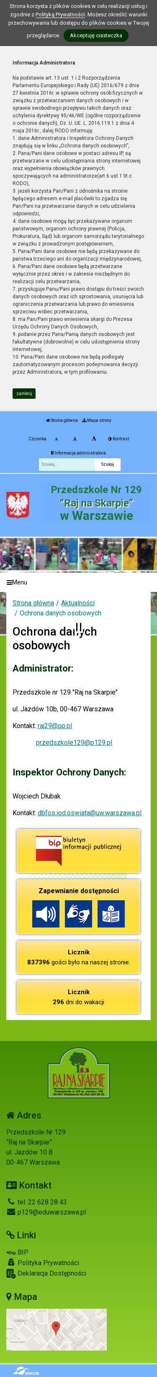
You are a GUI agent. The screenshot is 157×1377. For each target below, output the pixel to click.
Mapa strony (96, 420)
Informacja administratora (78, 453)
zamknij (24, 393)
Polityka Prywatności (42, 1262)
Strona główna (62, 420)
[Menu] (78, 582)
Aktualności (78, 603)
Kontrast (118, 439)
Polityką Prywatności (60, 14)
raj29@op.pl (55, 726)
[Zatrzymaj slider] (78, 627)
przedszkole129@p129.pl (74, 743)
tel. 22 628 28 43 (36, 1202)
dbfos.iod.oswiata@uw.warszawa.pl (90, 813)
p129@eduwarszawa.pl (46, 1212)
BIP (17, 1252)
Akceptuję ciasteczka (96, 35)
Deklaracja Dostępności (46, 1274)
